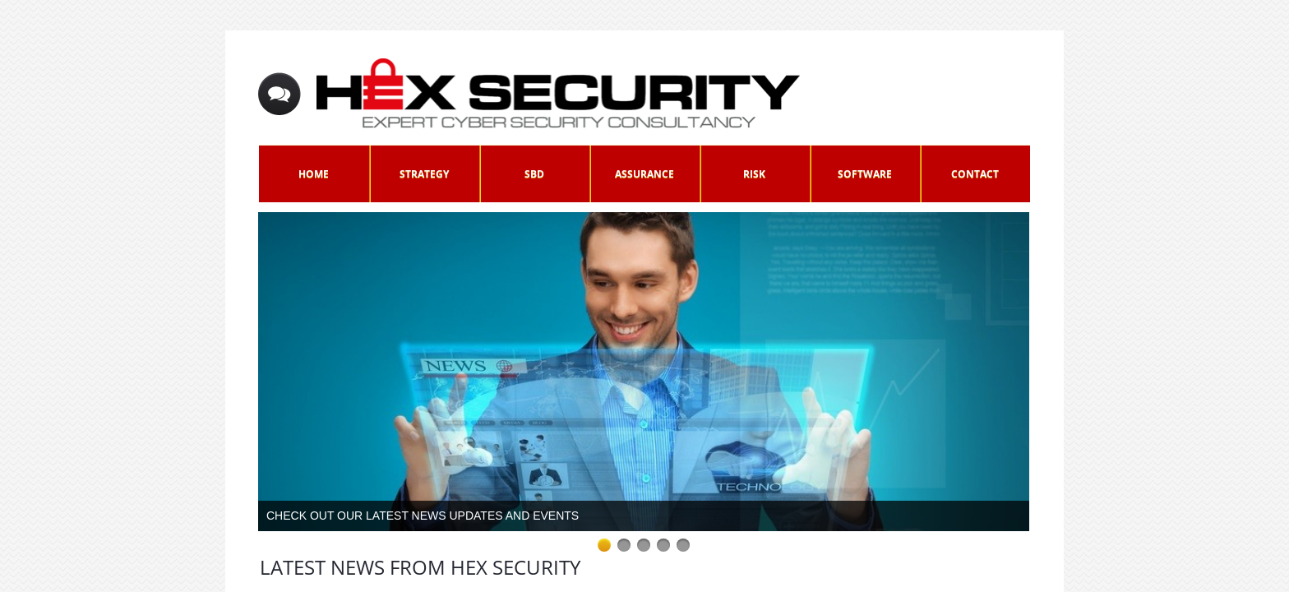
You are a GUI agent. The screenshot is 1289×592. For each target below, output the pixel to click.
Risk (754, 174)
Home (313, 174)
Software (865, 174)
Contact (975, 174)
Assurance (644, 174)
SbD (534, 174)
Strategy (424, 174)
